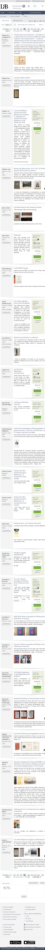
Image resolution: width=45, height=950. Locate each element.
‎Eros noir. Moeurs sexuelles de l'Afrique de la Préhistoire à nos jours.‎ (21, 582)
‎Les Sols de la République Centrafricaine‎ (19, 371)
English (9, 947)
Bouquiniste (36, 553)
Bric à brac (28, 918)
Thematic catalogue (15, 16)
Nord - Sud (35, 471)
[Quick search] (18, 6)
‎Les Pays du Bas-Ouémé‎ (22, 78)
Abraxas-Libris (36, 235)
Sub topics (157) (17, 20)
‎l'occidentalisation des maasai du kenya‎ (27, 207)
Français (14, 947)
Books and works (12, 13)
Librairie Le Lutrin (35, 673)
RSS (36, 21)
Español (35, 947)
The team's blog (6, 927)
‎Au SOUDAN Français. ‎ (21, 268)
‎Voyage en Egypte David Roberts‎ (20, 554)
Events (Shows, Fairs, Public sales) (11, 914)
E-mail (42, 21)
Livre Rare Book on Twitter (31, 924)
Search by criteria (17, 8)
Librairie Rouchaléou (36, 112)
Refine (41, 25)
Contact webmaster (7, 929)
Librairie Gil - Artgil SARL (36, 302)
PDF (31, 21)
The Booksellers (23, 13)
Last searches (6, 883)
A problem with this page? (8, 932)
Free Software (29, 921)
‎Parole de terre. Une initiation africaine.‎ (27, 523)
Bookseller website (30, 909)
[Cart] (28, 6)
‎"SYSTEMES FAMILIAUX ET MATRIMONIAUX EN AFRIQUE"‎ (22, 674)
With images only (22, 24)
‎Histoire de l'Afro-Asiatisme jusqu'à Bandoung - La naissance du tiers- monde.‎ (20, 475)
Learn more (39, 948)
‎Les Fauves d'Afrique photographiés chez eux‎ (29, 734)
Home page (2, 13)
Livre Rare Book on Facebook (32, 927)
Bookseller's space (38, 1)
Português (20, 947)
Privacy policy (5, 934)
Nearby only (31, 24)
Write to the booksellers (23, 1)
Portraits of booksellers (9, 912)
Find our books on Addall (8, 919)
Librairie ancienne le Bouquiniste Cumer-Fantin (36, 582)
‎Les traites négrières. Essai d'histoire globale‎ (22, 302)
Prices (27, 916)
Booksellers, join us (30, 907)
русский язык (27, 947)
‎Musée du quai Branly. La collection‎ (26, 337)
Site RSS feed (28, 929)
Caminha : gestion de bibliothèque (32, 913)
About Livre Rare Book (9, 924)
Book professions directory (36, 13)
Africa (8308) (5, 20)
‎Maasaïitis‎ (17, 235)
